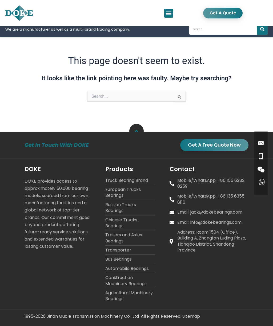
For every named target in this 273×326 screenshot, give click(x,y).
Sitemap (191, 316)
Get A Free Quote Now (213, 145)
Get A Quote (223, 13)
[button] (168, 13)
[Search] (262, 34)
